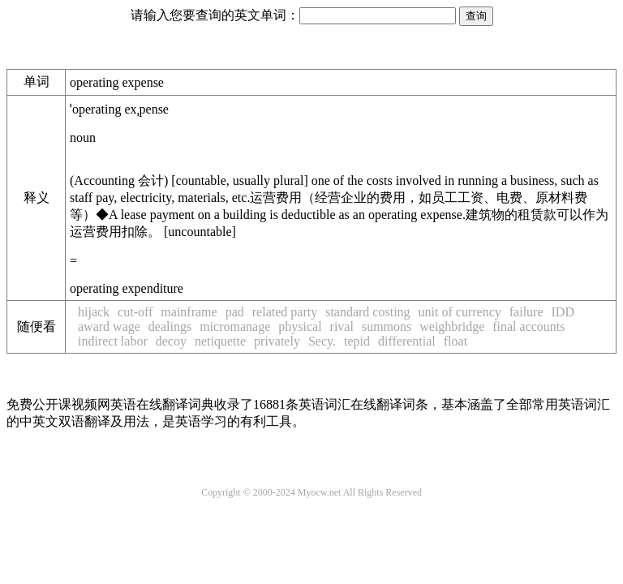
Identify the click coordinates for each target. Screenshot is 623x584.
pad (235, 312)
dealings (169, 326)
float (455, 341)
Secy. (322, 341)
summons (386, 326)
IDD (563, 312)
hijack (94, 312)
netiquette (220, 341)
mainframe (189, 312)
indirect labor (113, 341)
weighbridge (451, 326)
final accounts (528, 326)
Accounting (119, 180)
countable (201, 180)
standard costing (367, 312)
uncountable (199, 231)
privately (277, 341)
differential (407, 341)
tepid (357, 341)
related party (284, 312)
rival (342, 326)
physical (299, 326)
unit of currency (460, 312)
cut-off (135, 312)
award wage (109, 326)
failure (526, 312)
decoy (171, 341)
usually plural (268, 180)
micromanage (235, 326)
